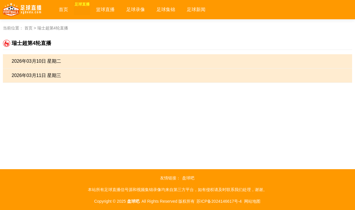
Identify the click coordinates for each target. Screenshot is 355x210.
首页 (63, 9)
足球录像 (149, 9)
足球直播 (89, 9)
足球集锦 (180, 9)
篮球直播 (119, 9)
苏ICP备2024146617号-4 (219, 201)
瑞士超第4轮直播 (52, 28)
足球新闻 (210, 9)
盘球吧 (188, 178)
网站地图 (252, 201)
